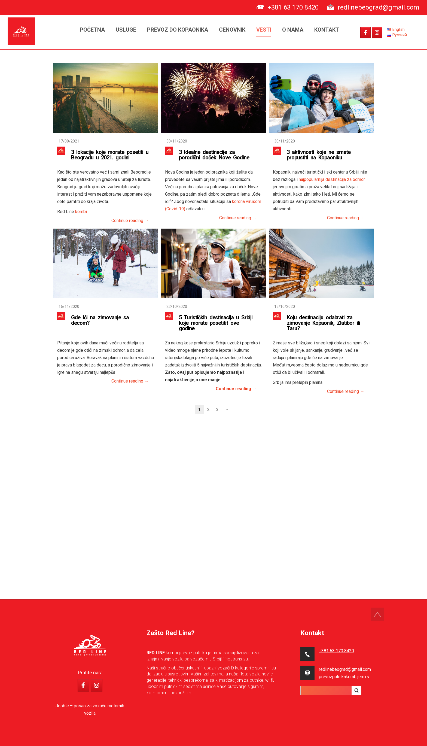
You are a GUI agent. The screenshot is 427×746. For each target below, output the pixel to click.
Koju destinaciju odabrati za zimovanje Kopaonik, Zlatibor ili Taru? (323, 323)
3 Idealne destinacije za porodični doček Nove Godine (214, 155)
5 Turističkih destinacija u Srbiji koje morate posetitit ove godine (215, 323)
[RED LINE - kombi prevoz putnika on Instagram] (377, 32)
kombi (81, 211)
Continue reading (130, 220)
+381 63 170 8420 (293, 7)
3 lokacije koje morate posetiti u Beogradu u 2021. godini (109, 155)
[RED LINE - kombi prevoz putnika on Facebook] (365, 32)
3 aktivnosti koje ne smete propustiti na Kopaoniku (318, 155)
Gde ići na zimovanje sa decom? (100, 320)
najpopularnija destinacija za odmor (332, 179)
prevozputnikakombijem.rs (344, 676)
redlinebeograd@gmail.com (378, 7)
